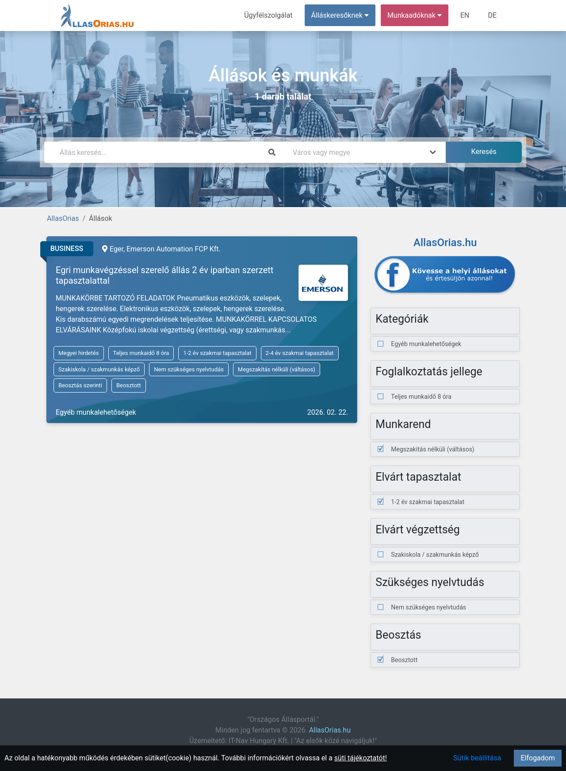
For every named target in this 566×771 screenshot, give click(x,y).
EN (465, 15)
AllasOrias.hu (330, 730)
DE (492, 15)
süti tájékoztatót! (360, 758)
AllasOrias (63, 218)
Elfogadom (537, 758)
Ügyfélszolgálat (268, 15)
